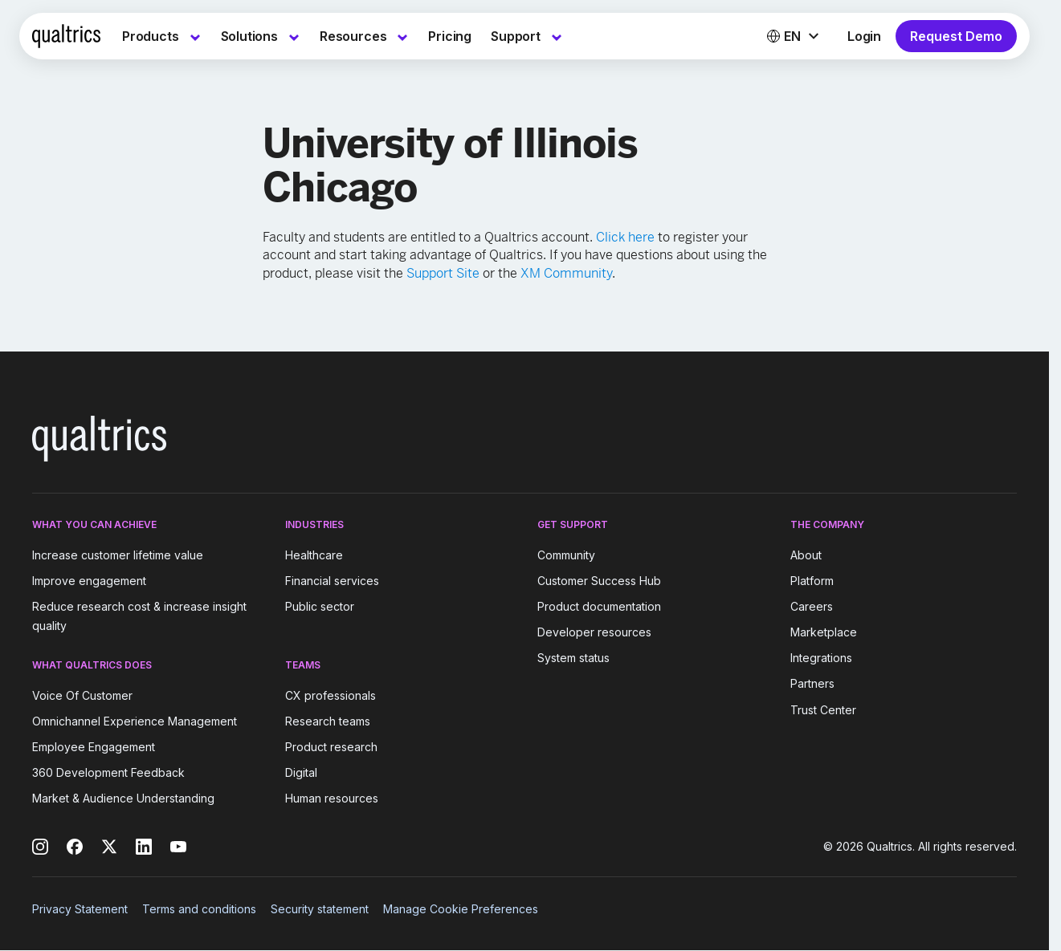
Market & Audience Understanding (123, 798)
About (806, 555)
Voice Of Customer (82, 695)
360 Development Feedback (108, 772)
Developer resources (594, 632)
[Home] (66, 36)
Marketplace (823, 632)
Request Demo (956, 36)
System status (573, 657)
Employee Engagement (93, 747)
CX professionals (330, 695)
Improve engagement (89, 580)
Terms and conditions (199, 909)
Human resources (331, 798)
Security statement (320, 909)
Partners (812, 684)
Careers (811, 606)
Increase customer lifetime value (117, 555)
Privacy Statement (80, 909)
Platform (812, 580)
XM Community (566, 273)
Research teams (327, 721)
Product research (331, 747)
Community (566, 555)
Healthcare (314, 555)
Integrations (821, 657)
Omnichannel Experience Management (134, 721)
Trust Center (823, 710)
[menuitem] (161, 36)
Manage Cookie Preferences (460, 909)
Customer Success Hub (599, 580)
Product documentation (599, 606)
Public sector (319, 606)
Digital (301, 772)
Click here (625, 237)
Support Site (442, 273)
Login (864, 36)
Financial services (332, 580)
